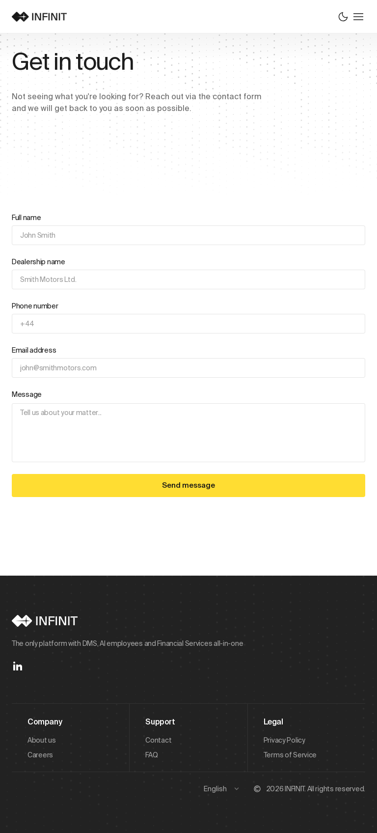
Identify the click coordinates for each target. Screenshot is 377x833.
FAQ (151, 755)
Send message (188, 485)
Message (27, 394)
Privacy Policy (284, 740)
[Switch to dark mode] (343, 16)
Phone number (35, 306)
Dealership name (38, 262)
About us (41, 740)
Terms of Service (290, 755)
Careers (40, 755)
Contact (158, 740)
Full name (26, 218)
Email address (34, 350)
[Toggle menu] (358, 17)
